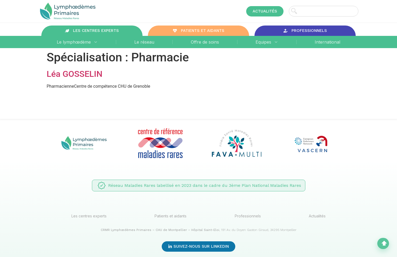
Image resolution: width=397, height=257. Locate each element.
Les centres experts (89, 216)
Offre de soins (205, 42)
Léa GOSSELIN (74, 74)
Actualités (317, 216)
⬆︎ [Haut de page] (384, 243)
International (327, 42)
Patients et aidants (171, 216)
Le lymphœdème (77, 42)
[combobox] (323, 11)
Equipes (267, 42)
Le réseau (144, 42)
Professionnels (248, 216)
